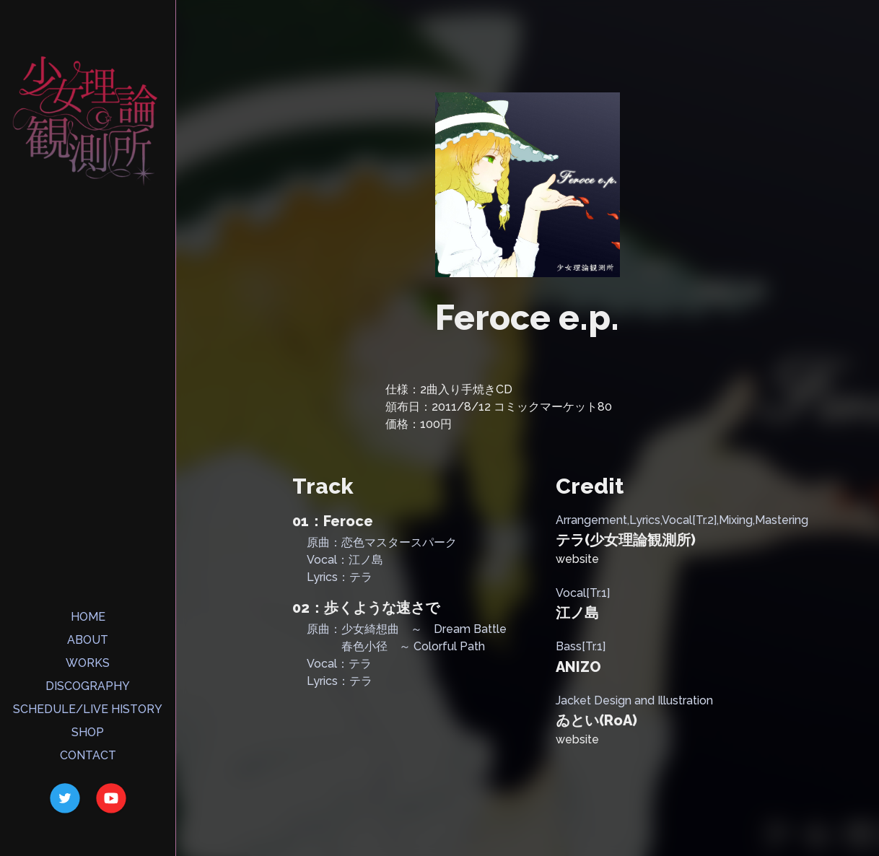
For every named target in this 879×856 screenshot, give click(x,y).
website (577, 559)
